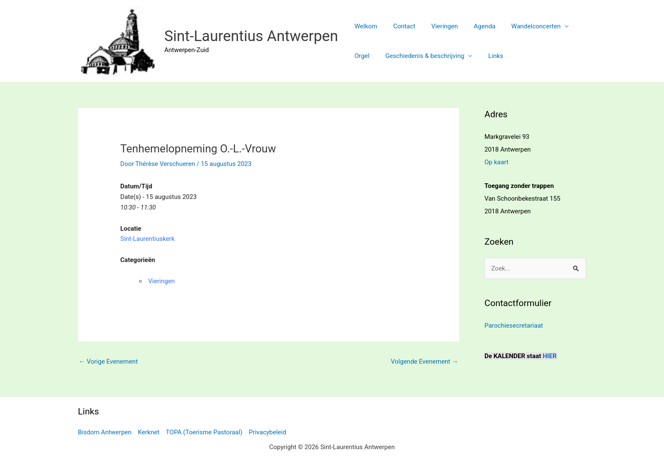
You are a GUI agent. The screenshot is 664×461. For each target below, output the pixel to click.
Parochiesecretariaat (513, 325)
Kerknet (149, 432)
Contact (399, 26)
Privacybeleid (267, 432)
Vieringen (436, 26)
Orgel (360, 56)
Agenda (473, 26)
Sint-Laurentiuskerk (147, 239)
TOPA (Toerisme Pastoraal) (204, 432)
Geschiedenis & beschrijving (420, 56)
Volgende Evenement (424, 361)
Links (487, 56)
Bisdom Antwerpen (105, 432)
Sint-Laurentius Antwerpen (251, 36)
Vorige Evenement (108, 361)
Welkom (364, 26)
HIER (550, 356)
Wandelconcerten (522, 26)
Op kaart (496, 162)
